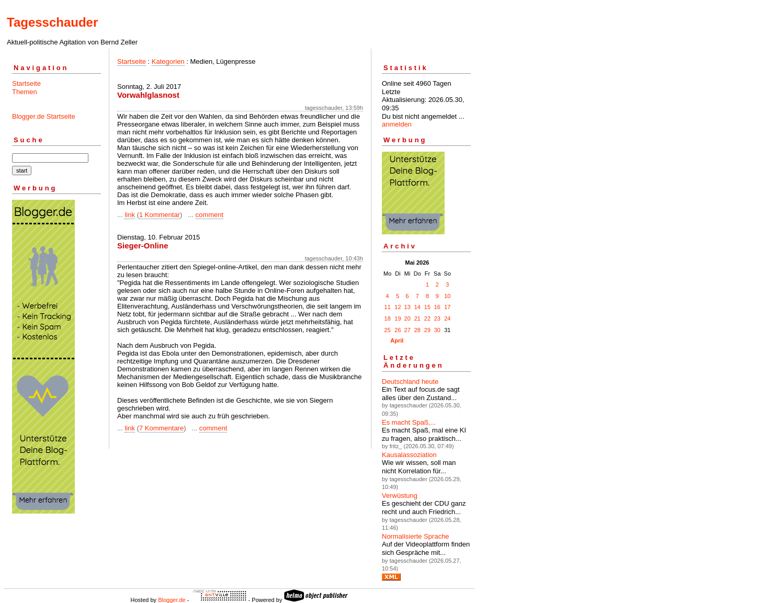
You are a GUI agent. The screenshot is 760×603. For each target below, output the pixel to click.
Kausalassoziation (409, 455)
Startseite (26, 83)
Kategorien (168, 61)
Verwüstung (399, 495)
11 (387, 307)
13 (407, 307)
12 (397, 307)
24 (447, 318)
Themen (24, 92)
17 (447, 307)
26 (397, 330)
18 (387, 318)
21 (417, 318)
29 (427, 330)
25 (387, 330)
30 (437, 330)
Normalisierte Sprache (415, 536)
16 (437, 307)
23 (437, 318)
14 (417, 307)
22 (427, 318)
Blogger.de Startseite (43, 116)
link (129, 215)
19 (397, 318)
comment (209, 215)
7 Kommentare (161, 428)
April (396, 340)
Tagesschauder (52, 22)
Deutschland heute (410, 381)
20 (407, 318)
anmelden (397, 124)
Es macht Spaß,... (409, 422)
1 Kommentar (159, 215)
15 (427, 307)
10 (447, 296)
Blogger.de (172, 600)
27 (407, 330)
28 (417, 330)
